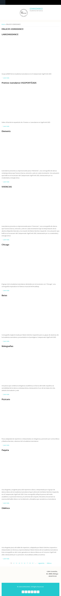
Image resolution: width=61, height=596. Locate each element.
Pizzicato (6, 399)
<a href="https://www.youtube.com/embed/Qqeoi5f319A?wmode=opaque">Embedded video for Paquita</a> (24, 471)
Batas (4, 295)
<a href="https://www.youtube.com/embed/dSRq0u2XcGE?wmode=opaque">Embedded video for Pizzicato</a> (24, 420)
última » (49, 563)
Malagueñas (7, 346)
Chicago (5, 244)
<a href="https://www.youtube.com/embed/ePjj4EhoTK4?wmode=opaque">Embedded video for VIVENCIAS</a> (24, 207)
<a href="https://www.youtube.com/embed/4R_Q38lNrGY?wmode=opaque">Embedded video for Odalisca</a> (24, 529)
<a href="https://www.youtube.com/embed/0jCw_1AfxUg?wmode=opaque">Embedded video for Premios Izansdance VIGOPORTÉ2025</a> (24, 103)
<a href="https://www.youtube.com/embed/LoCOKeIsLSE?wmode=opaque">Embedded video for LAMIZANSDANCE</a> (24, 55)
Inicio (3, 24)
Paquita (5, 450)
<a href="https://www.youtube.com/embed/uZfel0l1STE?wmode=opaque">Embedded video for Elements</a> (24, 152)
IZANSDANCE (36, 8)
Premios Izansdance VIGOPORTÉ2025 (19, 82)
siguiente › (41, 563)
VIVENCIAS (7, 186)
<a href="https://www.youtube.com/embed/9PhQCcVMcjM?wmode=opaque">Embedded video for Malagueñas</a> (24, 367)
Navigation (2, 2)
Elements (6, 131)
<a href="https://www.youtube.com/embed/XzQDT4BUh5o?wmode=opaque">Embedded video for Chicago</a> (24, 265)
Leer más (6, 78)
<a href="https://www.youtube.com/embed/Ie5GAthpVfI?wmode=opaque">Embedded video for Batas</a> (24, 316)
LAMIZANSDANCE (10, 34)
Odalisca (6, 508)
